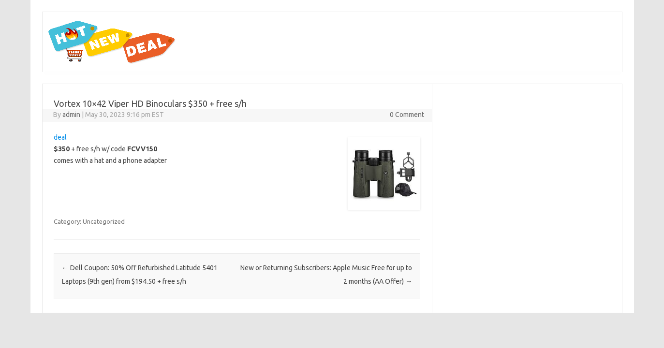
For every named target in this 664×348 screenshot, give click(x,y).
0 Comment (407, 114)
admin (71, 114)
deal (60, 137)
